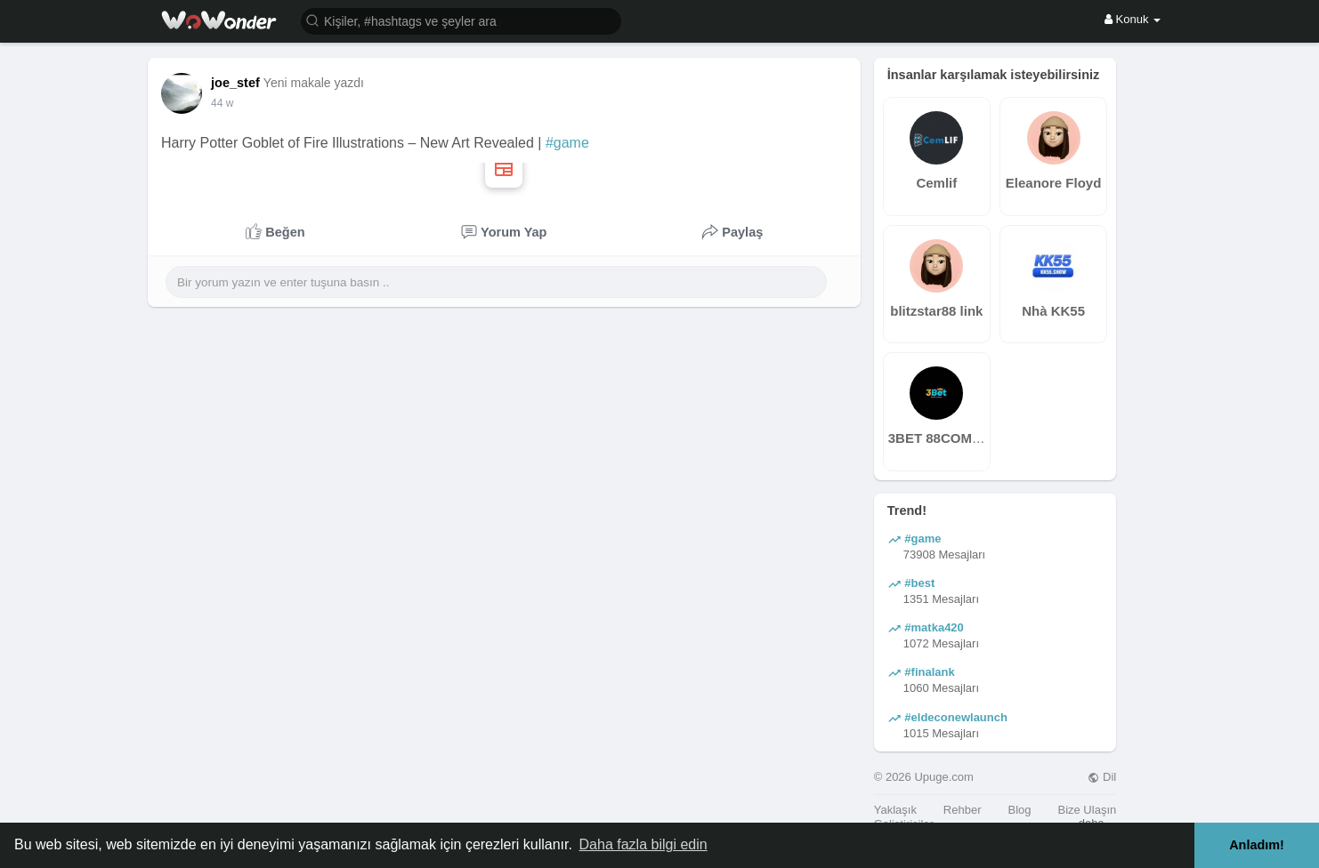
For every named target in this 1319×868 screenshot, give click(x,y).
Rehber (962, 810)
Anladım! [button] (1256, 845)
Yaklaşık (895, 810)
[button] (461, 20)
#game (567, 142)
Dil (1102, 777)
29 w (222, 103)
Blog (1019, 810)
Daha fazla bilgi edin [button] (643, 844)
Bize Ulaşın (1086, 810)
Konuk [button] (1133, 19)
